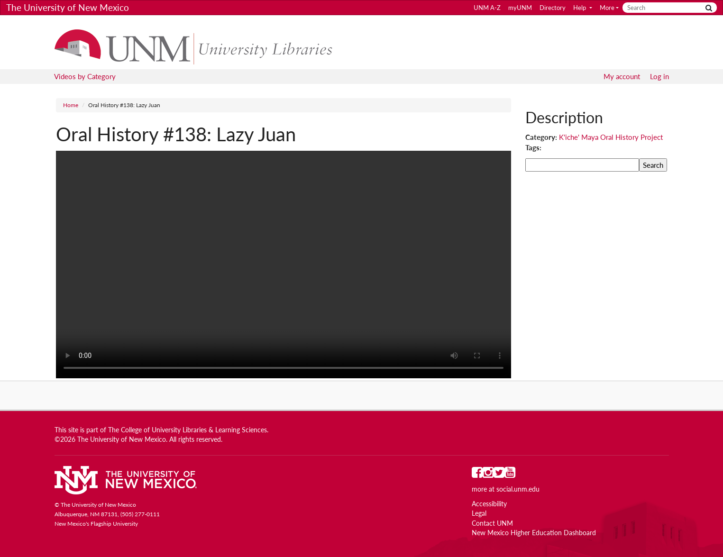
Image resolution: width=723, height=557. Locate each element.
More (607, 7)
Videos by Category (85, 76)
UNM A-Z (487, 7)
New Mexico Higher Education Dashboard (534, 533)
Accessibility (489, 504)
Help (580, 7)
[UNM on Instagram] (488, 474)
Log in (659, 76)
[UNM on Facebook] (477, 474)
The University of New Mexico (67, 7)
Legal (479, 513)
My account (622, 76)
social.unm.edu (518, 489)
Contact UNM (492, 523)
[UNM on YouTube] (509, 474)
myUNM (520, 7)
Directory (553, 7)
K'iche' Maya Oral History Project (611, 137)
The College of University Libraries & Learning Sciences (187, 430)
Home (70, 105)
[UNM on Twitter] (499, 474)
